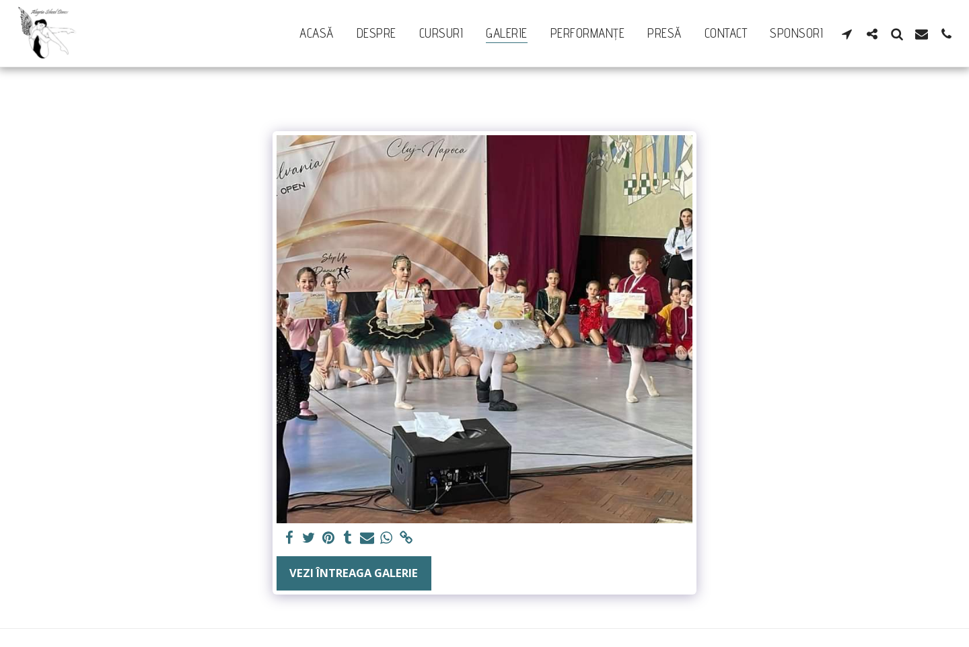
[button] (847, 33)
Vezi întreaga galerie (353, 572)
